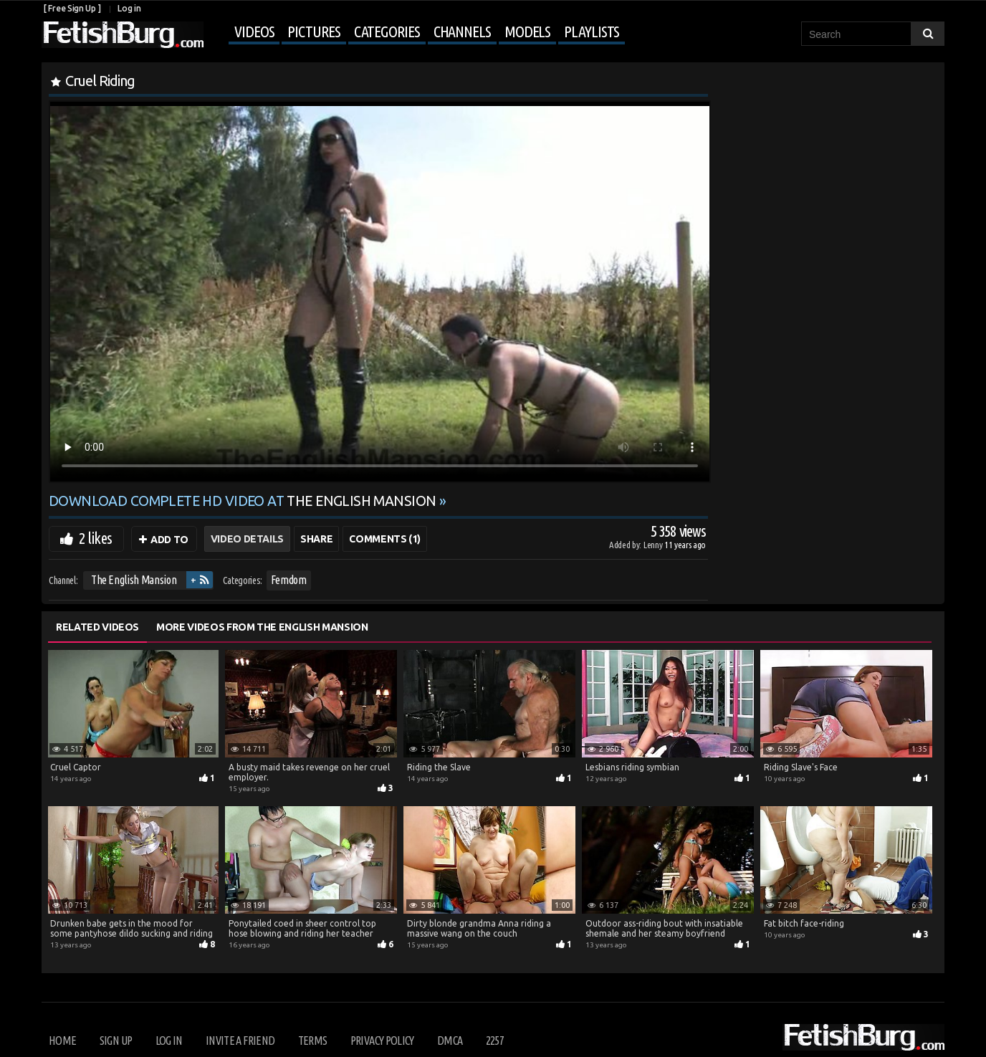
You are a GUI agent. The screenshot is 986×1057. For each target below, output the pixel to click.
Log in (129, 8)
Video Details (247, 539)
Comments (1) (385, 539)
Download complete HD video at (244, 501)
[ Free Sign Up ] (72, 8)
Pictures (313, 31)
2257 (495, 1040)
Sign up (116, 1040)
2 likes (95, 538)
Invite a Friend (240, 1040)
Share (316, 539)
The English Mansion (133, 579)
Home (62, 1040)
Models (527, 31)
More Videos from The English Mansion (262, 627)
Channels (462, 31)
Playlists (591, 31)
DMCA (449, 1040)
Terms (312, 1040)
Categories (387, 31)
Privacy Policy (382, 1040)
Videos (254, 31)
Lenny (653, 545)
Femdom (289, 579)
